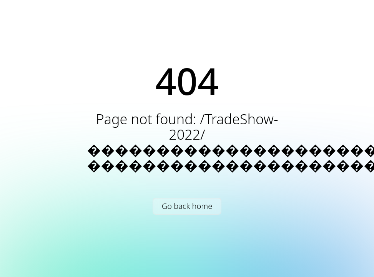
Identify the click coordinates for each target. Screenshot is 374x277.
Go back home (187, 206)
